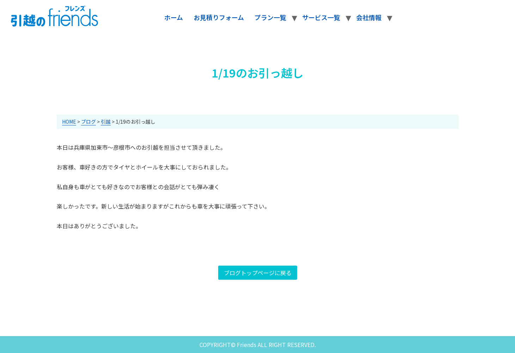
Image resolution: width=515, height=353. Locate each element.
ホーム (173, 17)
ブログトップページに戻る (258, 272)
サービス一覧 (321, 17)
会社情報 (368, 17)
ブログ (88, 121)
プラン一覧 (270, 17)
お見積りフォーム (219, 17)
